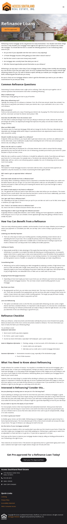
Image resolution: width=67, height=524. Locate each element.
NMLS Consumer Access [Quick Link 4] (8, 506)
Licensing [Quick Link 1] (4, 497)
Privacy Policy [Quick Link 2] (5, 500)
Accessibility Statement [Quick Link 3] (8, 503)
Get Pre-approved (11, 29)
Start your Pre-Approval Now (34, 460)
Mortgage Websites (14, 517)
